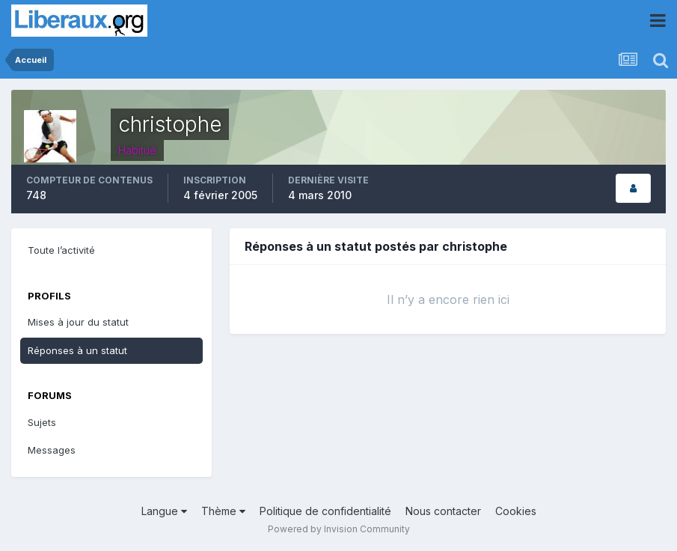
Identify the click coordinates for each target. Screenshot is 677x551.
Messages (52, 450)
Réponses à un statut (77, 350)
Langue (164, 511)
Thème (223, 511)
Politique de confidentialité (325, 511)
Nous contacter (443, 511)
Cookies (515, 511)
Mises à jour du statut (78, 322)
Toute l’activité (61, 250)
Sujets (42, 422)
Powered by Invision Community (339, 529)
